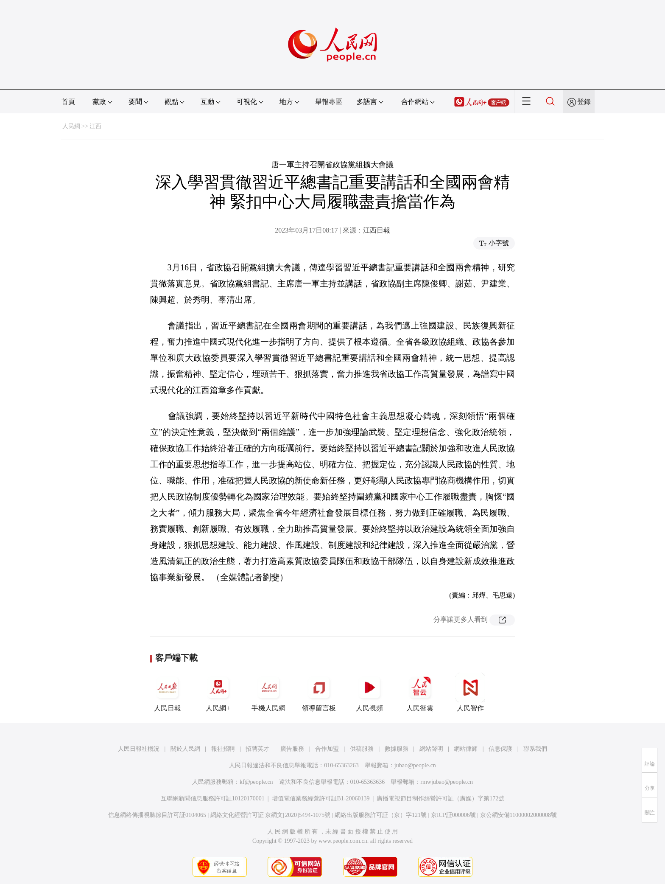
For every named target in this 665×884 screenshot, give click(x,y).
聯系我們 (535, 749)
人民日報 (167, 692)
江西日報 (376, 230)
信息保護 (500, 749)
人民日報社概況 (138, 749)
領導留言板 (319, 692)
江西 (95, 126)
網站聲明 (431, 749)
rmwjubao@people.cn (446, 782)
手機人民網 (268, 692)
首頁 (68, 101)
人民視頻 (369, 692)
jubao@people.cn (415, 765)
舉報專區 (328, 101)
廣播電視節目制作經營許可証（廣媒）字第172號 (440, 798)
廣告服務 (292, 749)
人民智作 (470, 692)
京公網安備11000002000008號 (518, 815)
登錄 (584, 101)
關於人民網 (185, 749)
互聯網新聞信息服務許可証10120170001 (213, 798)
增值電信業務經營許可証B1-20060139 (321, 798)
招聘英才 (257, 749)
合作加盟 (327, 749)
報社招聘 (223, 749)
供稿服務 (362, 749)
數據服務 (396, 749)
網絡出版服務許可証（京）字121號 (381, 815)
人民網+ (218, 692)
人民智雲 (420, 692)
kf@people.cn (256, 782)
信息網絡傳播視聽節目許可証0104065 (157, 815)
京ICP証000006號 (453, 815)
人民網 (71, 126)
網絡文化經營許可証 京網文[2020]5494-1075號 (270, 815)
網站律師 (466, 749)
